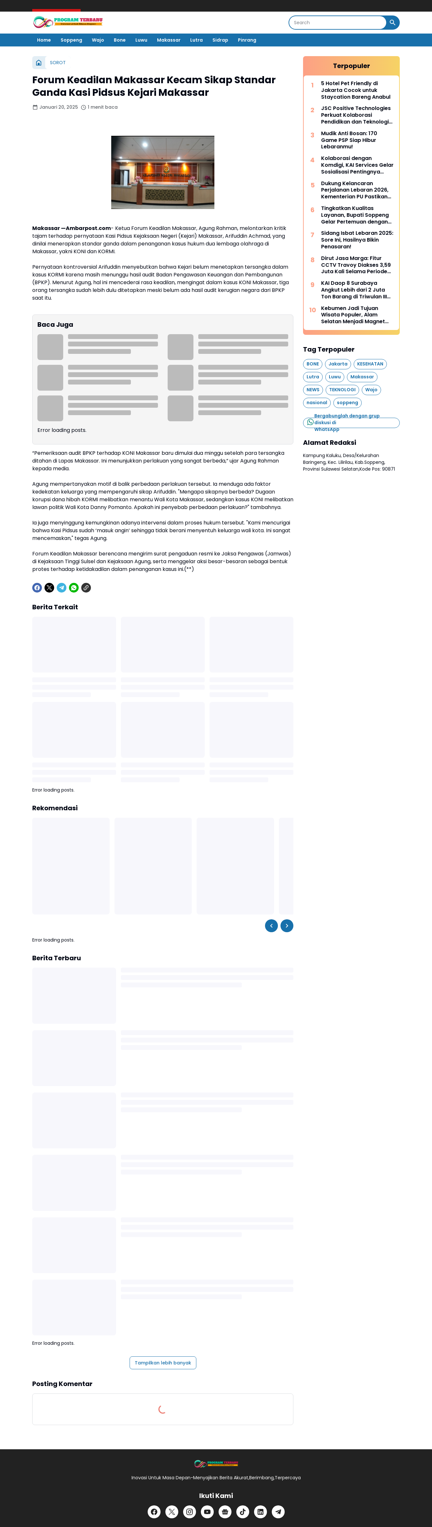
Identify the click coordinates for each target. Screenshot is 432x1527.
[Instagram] (189, 1511)
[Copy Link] (86, 588)
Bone (120, 40)
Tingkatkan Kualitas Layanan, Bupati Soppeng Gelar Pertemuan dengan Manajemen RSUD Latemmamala (355, 215)
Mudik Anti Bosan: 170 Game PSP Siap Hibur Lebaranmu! (349, 140)
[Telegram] (61, 588)
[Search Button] (392, 22)
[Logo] (215, 1464)
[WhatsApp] (74, 588)
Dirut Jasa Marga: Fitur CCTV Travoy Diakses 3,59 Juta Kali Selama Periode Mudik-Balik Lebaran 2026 (356, 265)
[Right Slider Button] (286, 925)
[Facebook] (37, 588)
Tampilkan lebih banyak (163, 1363)
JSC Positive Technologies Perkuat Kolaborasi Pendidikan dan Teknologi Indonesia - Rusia (356, 115)
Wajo (98, 40)
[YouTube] (207, 1511)
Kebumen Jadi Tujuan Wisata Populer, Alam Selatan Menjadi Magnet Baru (353, 315)
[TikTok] (242, 1511)
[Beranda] (38, 62)
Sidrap (220, 40)
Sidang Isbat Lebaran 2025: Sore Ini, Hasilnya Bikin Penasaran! (357, 240)
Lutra (196, 40)
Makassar (169, 40)
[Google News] (225, 1511)
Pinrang (247, 40)
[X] (49, 588)
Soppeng (71, 40)
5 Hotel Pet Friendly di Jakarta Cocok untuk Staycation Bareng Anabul (355, 90)
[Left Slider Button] (271, 925)
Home (44, 40)
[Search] (337, 22)
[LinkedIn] (260, 1511)
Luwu (141, 40)
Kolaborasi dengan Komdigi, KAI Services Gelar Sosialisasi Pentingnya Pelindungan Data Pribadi (357, 165)
